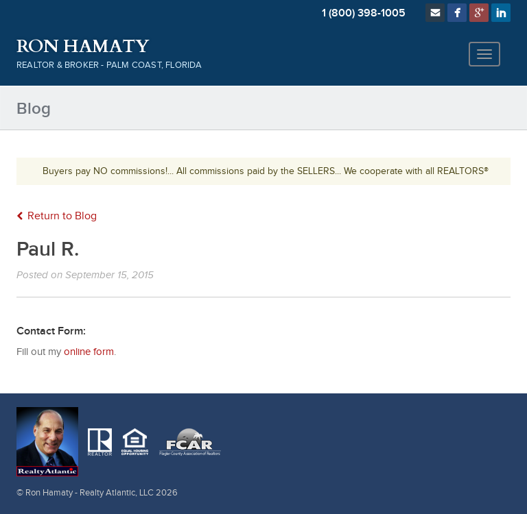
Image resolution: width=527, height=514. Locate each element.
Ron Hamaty (82, 46)
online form (89, 352)
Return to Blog (56, 216)
